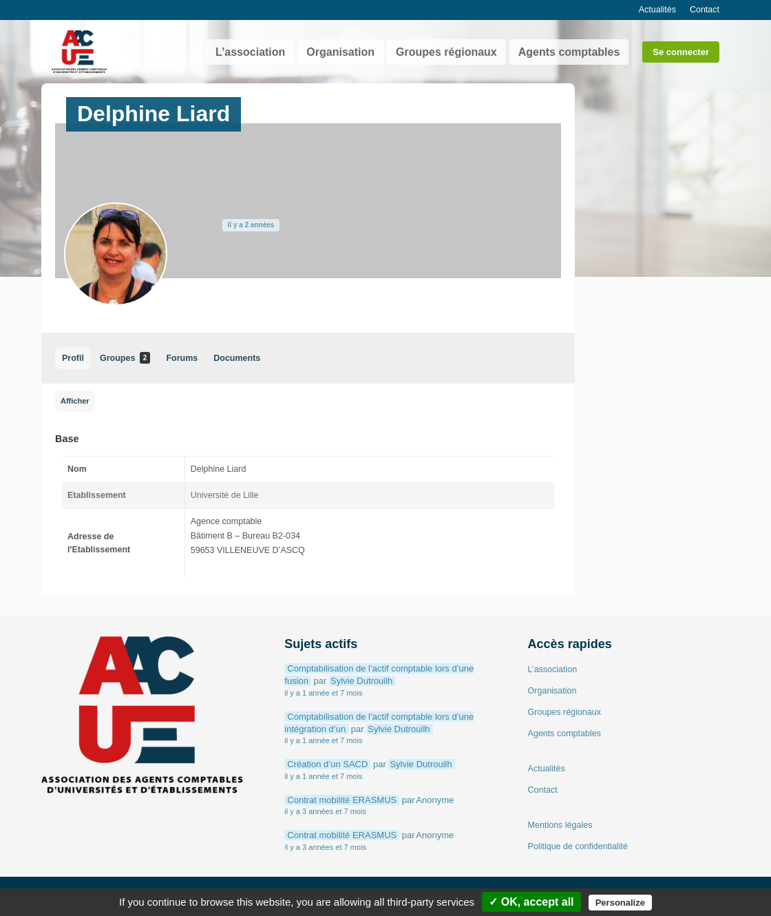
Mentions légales (560, 825)
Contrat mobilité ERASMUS (342, 800)
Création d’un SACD (327, 764)
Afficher (75, 401)
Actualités (657, 9)
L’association (250, 52)
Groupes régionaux (446, 52)
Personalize (620, 902)
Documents (236, 358)
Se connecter (681, 52)
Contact (704, 9)
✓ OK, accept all (531, 902)
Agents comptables (569, 52)
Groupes (125, 358)
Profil (73, 358)
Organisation (340, 52)
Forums (182, 358)
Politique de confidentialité (578, 846)
